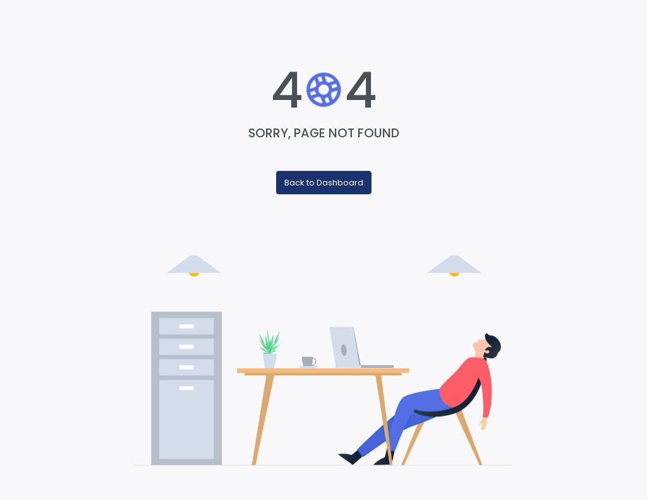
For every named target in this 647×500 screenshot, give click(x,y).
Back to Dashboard (323, 183)
